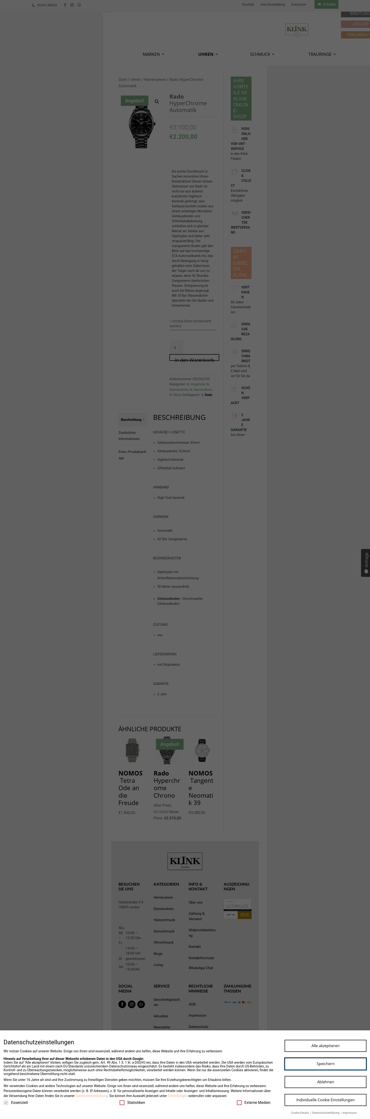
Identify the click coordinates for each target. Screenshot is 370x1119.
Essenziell (16, 1102)
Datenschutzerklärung (92, 1096)
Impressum (350, 1113)
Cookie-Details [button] (300, 1113)
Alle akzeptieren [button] (325, 1045)
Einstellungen (178, 1096)
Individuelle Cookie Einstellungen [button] (325, 1099)
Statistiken (132, 1102)
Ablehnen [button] (325, 1081)
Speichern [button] (326, 1063)
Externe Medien (253, 1102)
